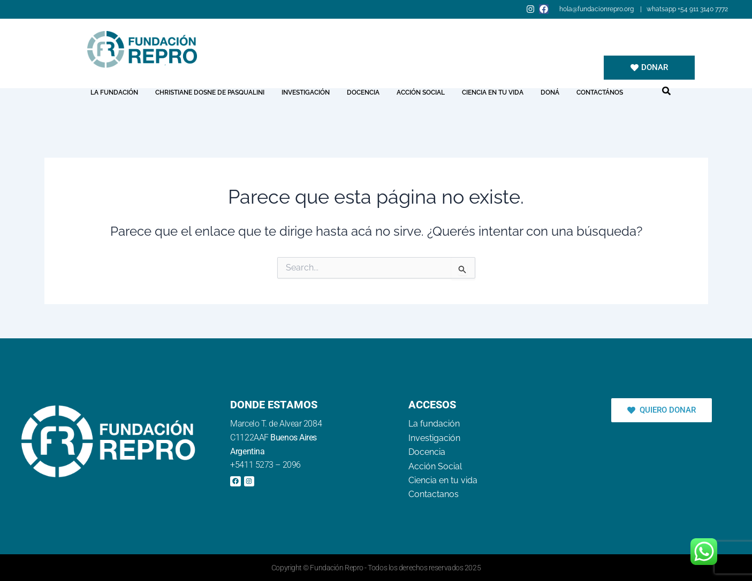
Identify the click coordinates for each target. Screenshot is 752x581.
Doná (550, 92)
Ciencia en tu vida (492, 92)
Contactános (599, 92)
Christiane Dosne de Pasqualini (209, 92)
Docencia (363, 92)
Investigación (306, 92)
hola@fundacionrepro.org (597, 9)
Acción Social (421, 92)
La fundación (114, 92)
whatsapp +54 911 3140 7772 (687, 9)
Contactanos (433, 494)
